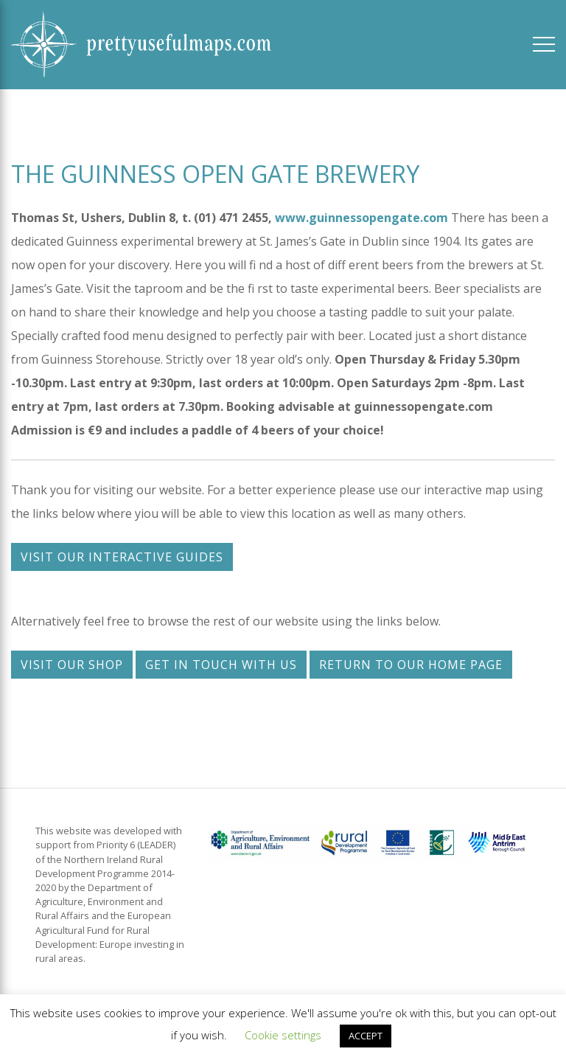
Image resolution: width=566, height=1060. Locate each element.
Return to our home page (411, 665)
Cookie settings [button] (283, 1035)
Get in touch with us (221, 665)
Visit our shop (72, 665)
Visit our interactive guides (122, 557)
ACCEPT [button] (365, 1035)
